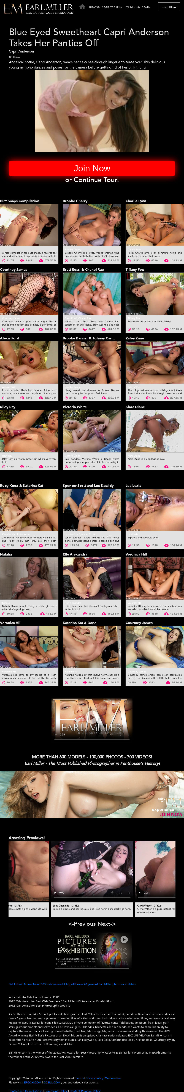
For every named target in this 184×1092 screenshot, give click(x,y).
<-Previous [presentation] (82, 924)
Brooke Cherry (75, 201)
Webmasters (113, 1078)
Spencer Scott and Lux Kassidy (88, 485)
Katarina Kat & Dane (79, 622)
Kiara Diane (135, 407)
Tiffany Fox (135, 269)
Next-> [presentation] (107, 924)
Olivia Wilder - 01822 (149, 905)
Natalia (6, 554)
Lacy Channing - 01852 (66, 905)
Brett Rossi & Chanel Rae (83, 269)
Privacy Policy (94, 1078)
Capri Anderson (21, 51)
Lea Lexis (133, 485)
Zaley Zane (135, 338)
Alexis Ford (9, 338)
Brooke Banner (73, 387)
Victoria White (75, 407)
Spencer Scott (87, 534)
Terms (80, 1078)
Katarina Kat (9, 534)
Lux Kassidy (71, 534)
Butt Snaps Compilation (19, 201)
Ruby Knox (23, 534)
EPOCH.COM (32, 1083)
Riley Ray (7, 407)
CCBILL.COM (52, 1083)
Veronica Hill (136, 554)
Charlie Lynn (136, 201)
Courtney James (13, 269)
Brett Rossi (71, 318)
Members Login (138, 7)
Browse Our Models (105, 7)
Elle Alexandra (75, 554)
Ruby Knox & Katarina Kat (21, 485)
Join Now (169, 7)
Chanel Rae (84, 318)
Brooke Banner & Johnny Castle (89, 338)
